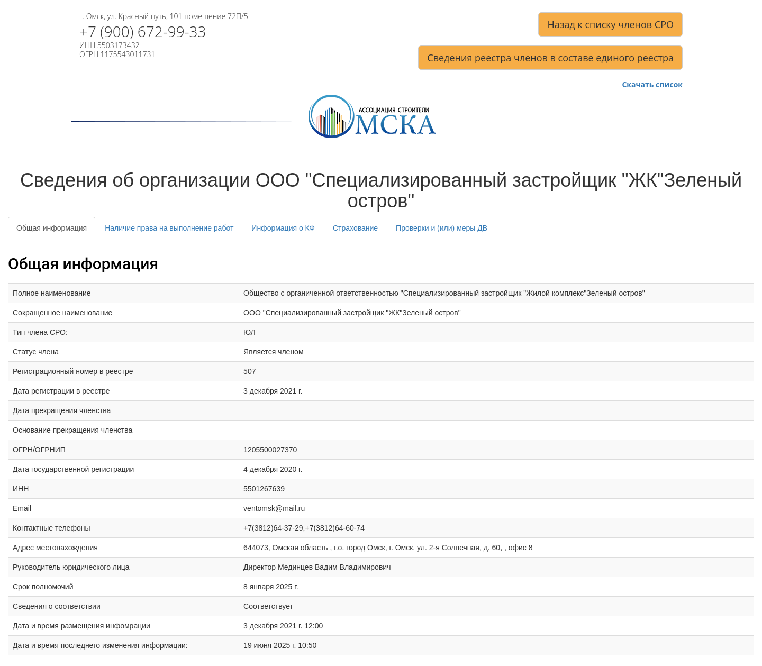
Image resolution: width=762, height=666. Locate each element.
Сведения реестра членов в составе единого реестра (550, 57)
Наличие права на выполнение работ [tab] (169, 228)
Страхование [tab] (355, 228)
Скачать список (652, 84)
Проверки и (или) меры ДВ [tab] (441, 228)
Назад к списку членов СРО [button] (610, 24)
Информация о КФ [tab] (283, 228)
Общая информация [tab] (51, 228)
